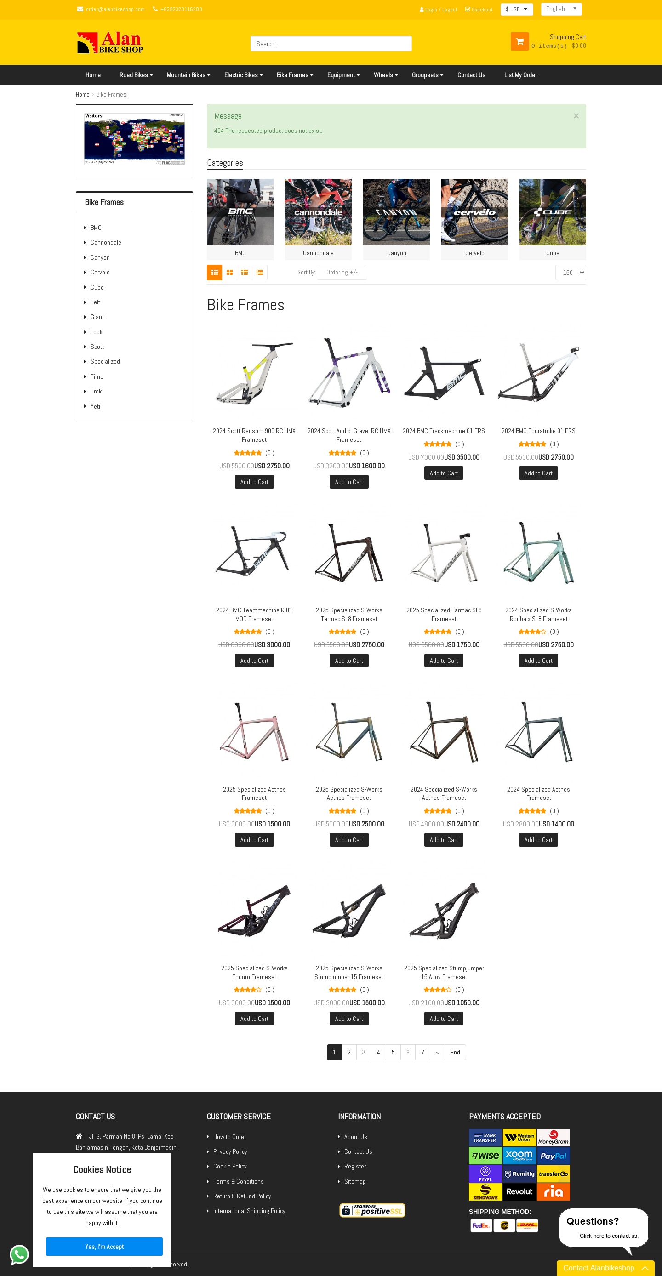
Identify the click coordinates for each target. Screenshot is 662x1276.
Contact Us (471, 75)
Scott (97, 346)
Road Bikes (134, 75)
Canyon (100, 257)
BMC (96, 227)
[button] (517, 9)
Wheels (383, 75)
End (455, 1052)
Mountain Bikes (186, 75)
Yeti (95, 406)
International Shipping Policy (249, 1211)
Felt (95, 302)
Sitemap (355, 1181)
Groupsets (425, 75)
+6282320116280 (181, 9)
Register (355, 1166)
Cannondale (106, 242)
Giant (97, 317)
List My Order (520, 75)
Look (97, 332)
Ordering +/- (342, 272)
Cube (97, 287)
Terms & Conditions (238, 1181)
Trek (96, 391)
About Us (355, 1137)
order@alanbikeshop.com (115, 9)
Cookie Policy (230, 1166)
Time (97, 376)
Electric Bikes (241, 75)
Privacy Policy (230, 1151)
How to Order (229, 1137)
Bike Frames (292, 75)
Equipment (341, 75)
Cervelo (100, 272)
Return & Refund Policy (242, 1196)
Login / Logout (438, 9)
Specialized (105, 361)
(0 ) (269, 453)
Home (93, 75)
